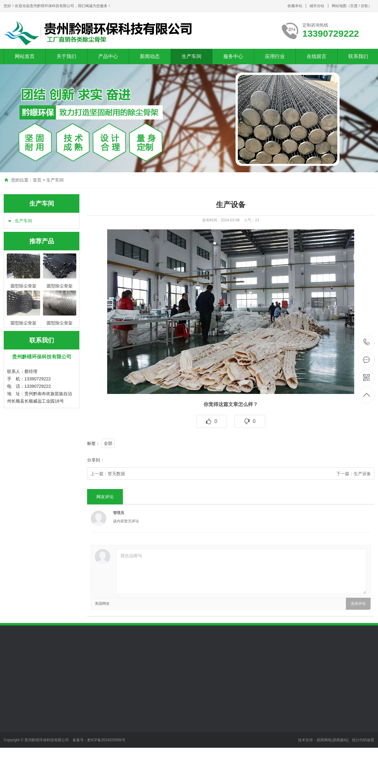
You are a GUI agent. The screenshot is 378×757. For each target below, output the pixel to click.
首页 (37, 180)
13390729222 (367, 342)
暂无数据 (116, 473)
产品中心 (108, 56)
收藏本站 (295, 6)
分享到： (95, 460)
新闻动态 (150, 56)
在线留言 (316, 56)
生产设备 (362, 473)
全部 (108, 443)
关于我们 (66, 56)
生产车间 (191, 56)
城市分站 (316, 6)
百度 (354, 6)
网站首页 (25, 56)
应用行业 (275, 56)
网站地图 (339, 6)
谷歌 (364, 6)
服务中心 (233, 56)
